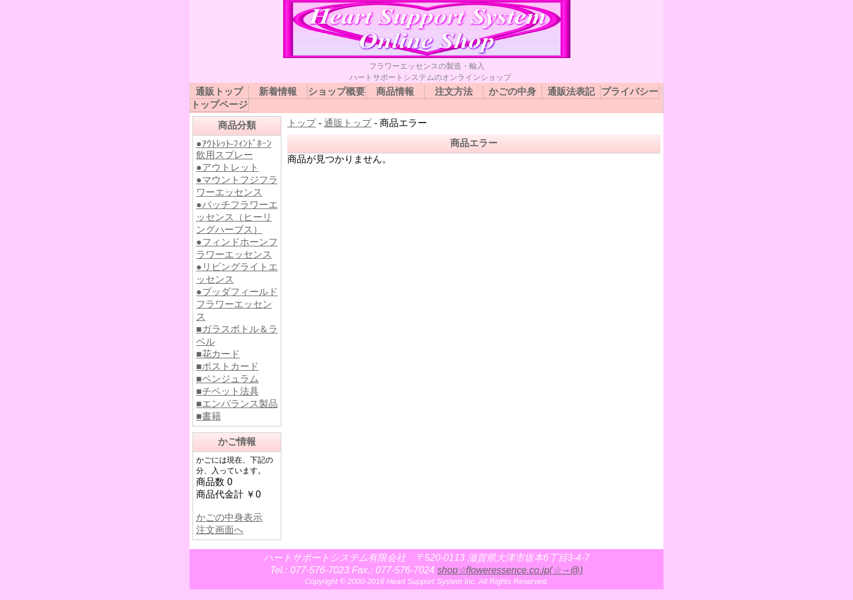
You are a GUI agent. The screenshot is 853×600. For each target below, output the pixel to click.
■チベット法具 (227, 391)
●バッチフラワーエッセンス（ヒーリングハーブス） (237, 217)
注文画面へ (219, 530)
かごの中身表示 (229, 517)
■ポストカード (227, 366)
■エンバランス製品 (237, 404)
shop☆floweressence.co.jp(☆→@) (510, 570)
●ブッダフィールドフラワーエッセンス (237, 304)
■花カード (218, 354)
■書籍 (208, 416)
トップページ (219, 105)
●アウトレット (227, 167)
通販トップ (347, 123)
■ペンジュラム (227, 379)
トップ (301, 123)
